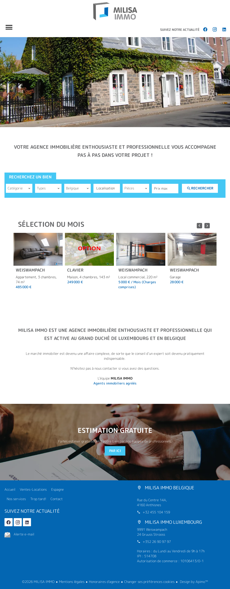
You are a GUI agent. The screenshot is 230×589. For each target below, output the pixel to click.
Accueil (115, 11)
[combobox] (19, 188)
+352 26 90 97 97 (157, 541)
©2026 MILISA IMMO (38, 581)
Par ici (115, 450)
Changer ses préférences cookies (149, 581)
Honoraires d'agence (104, 581)
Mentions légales (71, 581)
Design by (193, 581)
